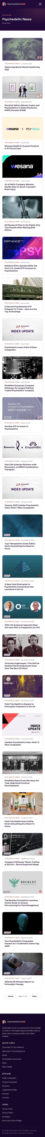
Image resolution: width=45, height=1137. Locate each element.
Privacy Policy (7, 1113)
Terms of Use (7, 1109)
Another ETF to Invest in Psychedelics (16, 427)
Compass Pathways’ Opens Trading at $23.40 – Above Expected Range (22, 863)
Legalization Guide (9, 1090)
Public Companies (9, 1078)
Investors (5, 1086)
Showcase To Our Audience (13, 1047)
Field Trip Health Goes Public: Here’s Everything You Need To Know (20, 824)
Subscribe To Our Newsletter (13, 1051)
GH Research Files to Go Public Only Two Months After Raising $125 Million (22, 227)
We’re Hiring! (7, 1067)
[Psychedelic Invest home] (13, 4)
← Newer (10, 996)
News (4, 1063)
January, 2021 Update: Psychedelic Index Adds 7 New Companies (22, 506)
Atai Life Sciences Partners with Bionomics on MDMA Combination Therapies (21, 467)
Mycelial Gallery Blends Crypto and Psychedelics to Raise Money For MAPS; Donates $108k (22, 108)
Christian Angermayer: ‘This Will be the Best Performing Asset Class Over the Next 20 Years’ (22, 666)
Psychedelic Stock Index (11, 1059)
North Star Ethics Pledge (12, 1120)
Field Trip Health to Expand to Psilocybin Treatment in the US (20, 705)
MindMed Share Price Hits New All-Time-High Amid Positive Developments (22, 783)
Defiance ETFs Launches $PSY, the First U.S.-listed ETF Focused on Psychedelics (21, 268)
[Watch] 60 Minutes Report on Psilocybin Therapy (19, 983)
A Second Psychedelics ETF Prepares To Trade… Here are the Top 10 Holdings (21, 309)
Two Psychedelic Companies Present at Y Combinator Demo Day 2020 (22, 943)
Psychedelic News (12, 63)
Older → (35, 996)
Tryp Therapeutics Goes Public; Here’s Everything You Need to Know (20, 546)
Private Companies (9, 1082)
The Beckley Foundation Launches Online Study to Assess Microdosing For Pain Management (22, 903)
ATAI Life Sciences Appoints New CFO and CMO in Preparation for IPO (22, 626)
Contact (5, 1098)
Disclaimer (6, 1117)
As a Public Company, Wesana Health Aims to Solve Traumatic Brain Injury (20, 187)
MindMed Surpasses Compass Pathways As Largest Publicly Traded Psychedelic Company (19, 388)
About (4, 1055)
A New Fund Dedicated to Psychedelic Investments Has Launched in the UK (19, 587)
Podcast (5, 1094)
